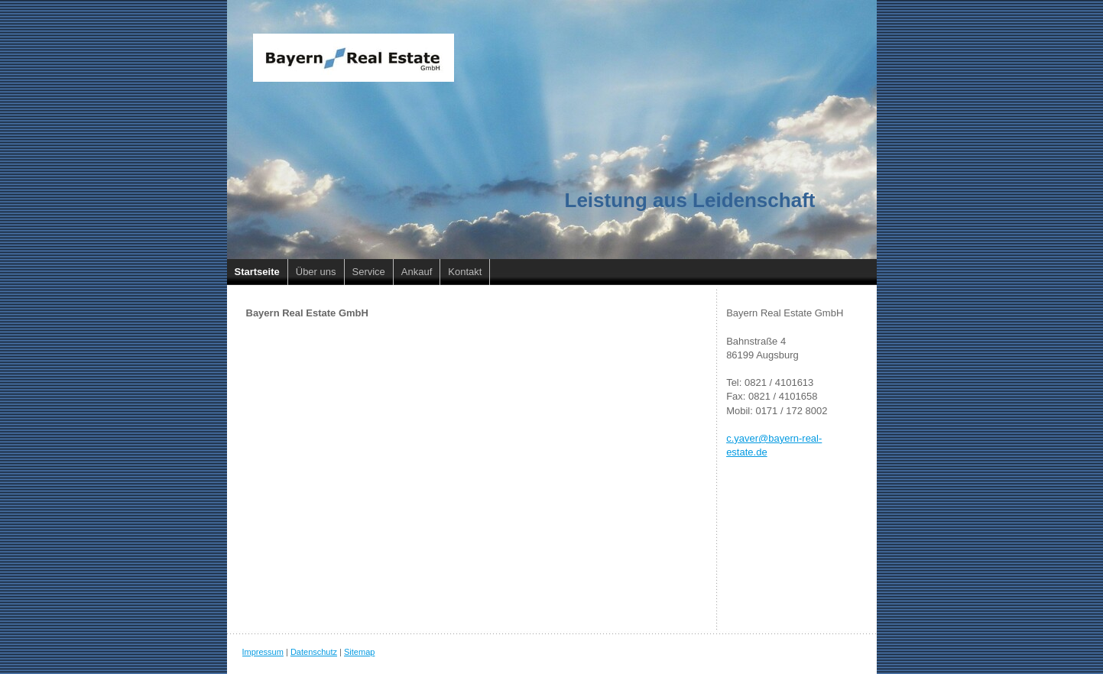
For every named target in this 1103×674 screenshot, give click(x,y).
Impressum (263, 651)
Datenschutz (313, 651)
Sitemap (359, 651)
